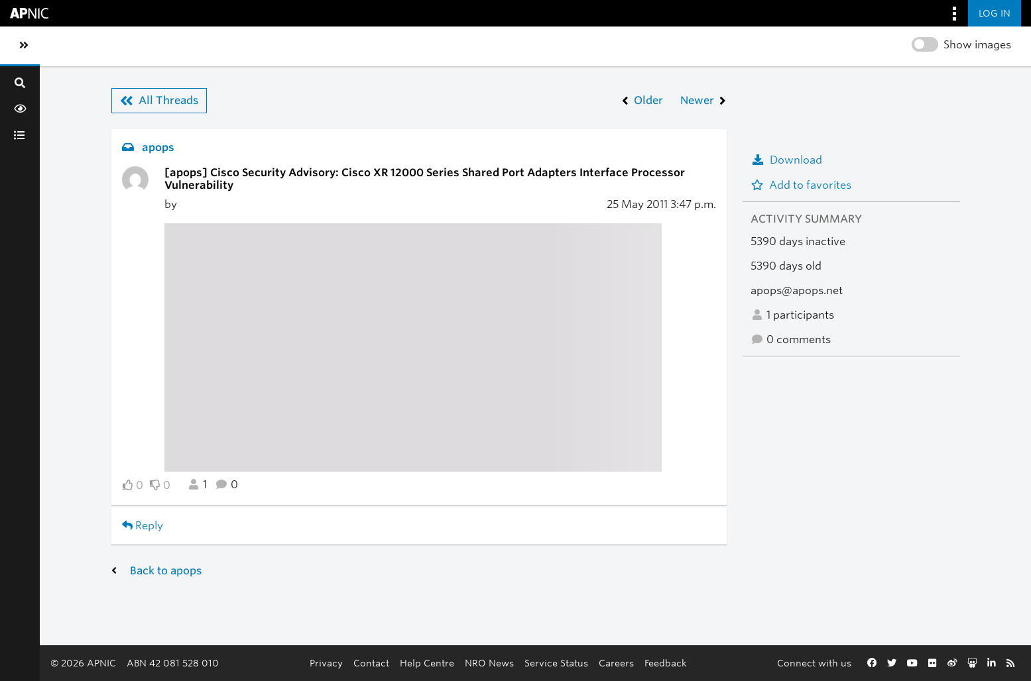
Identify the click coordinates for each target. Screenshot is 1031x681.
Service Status (556, 662)
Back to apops (166, 570)
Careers (616, 662)
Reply (142, 525)
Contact (371, 662)
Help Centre (427, 662)
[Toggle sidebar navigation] (24, 45)
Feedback (665, 662)
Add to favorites (801, 185)
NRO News (489, 662)
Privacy (326, 662)
